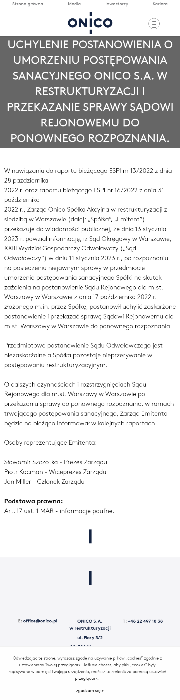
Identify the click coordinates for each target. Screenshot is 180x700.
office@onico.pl (37, 620)
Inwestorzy (116, 3)
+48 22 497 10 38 (143, 620)
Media (74, 3)
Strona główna (27, 3)
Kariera (160, 3)
